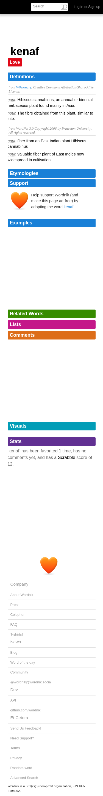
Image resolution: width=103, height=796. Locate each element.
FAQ (14, 624)
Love (15, 62)
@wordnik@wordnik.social (31, 682)
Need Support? (22, 738)
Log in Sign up (87, 7)
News (15, 641)
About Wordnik (22, 595)
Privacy (16, 758)
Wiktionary (23, 87)
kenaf (68, 207)
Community (19, 672)
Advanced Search (24, 778)
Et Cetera (19, 717)
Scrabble (66, 457)
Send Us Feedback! (25, 728)
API (13, 700)
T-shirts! (16, 634)
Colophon (18, 615)
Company (19, 584)
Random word (21, 768)
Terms (15, 748)
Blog (14, 652)
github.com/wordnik (25, 710)
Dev (14, 689)
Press (15, 605)
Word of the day (22, 662)
